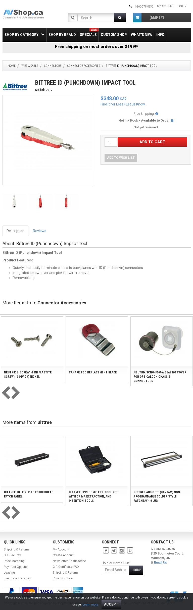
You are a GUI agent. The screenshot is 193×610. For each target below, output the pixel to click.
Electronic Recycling (18, 578)
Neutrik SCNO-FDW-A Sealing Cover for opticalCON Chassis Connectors (160, 377)
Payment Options (16, 567)
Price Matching (14, 561)
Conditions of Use (143, 603)
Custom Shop (114, 35)
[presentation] (6, 393)
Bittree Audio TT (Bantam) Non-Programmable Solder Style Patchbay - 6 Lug (157, 496)
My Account (165, 6)
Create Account (64, 555)
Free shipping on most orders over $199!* (96, 46)
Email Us (160, 562)
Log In (182, 6)
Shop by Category (24, 34)
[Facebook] (106, 550)
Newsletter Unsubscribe (69, 561)
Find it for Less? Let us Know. (123, 104)
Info (160, 35)
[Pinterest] (130, 550)
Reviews (39, 231)
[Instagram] (122, 550)
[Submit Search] (120, 17)
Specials (89, 32)
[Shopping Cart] (137, 17)
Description (15, 231)
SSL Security (12, 555)
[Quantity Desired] (111, 142)
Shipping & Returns (17, 549)
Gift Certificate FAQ (66, 567)
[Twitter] (114, 550)
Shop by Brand (62, 35)
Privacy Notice (63, 578)
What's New (141, 35)
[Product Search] (94, 17)
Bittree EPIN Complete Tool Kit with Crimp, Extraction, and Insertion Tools (93, 496)
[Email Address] (115, 570)
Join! (136, 570)
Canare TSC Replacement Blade (93, 372)
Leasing (9, 572)
